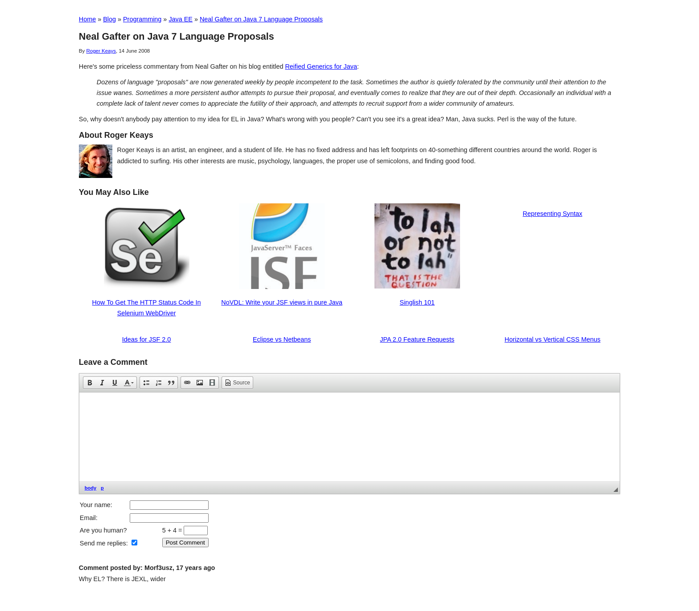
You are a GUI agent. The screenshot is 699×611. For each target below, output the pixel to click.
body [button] (90, 488)
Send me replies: (104, 543)
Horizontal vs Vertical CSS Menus (552, 339)
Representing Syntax (553, 213)
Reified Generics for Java (321, 66)
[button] (89, 382)
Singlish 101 (417, 302)
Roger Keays (101, 51)
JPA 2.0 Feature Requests (417, 339)
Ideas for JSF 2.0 (146, 339)
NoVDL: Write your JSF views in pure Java (281, 302)
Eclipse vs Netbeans (282, 339)
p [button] (102, 488)
